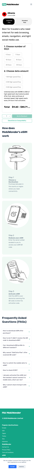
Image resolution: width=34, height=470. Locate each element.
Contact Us (5, 447)
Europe (4, 428)
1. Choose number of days (14, 47)
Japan (4, 433)
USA (3, 430)
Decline (21, 466)
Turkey (4, 436)
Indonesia (5, 441)
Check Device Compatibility (17, 120)
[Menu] (31, 4)
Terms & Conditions (8, 452)
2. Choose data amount (16, 71)
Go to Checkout (22, 116)
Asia (3, 439)
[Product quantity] (6, 116)
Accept (12, 466)
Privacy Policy (6, 450)
